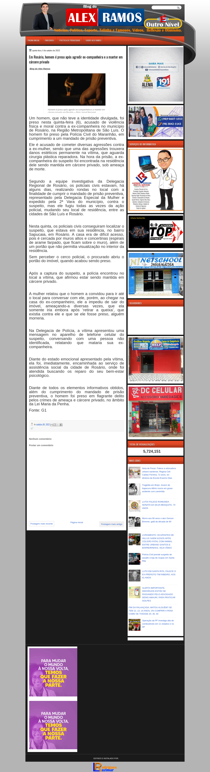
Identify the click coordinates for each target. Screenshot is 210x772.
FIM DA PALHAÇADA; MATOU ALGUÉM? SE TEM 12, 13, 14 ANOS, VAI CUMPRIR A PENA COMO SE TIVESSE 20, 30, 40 (151, 610)
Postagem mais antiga (111, 524)
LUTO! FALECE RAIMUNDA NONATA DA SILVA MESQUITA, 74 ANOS (158, 505)
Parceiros (49, 40)
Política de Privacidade (69, 40)
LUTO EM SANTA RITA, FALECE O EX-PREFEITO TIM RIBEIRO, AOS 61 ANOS (159, 574)
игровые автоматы (40, 1)
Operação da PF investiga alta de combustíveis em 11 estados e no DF (158, 623)
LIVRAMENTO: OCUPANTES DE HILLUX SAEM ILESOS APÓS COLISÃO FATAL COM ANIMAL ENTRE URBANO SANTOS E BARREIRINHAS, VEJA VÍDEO (158, 541)
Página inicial (34, 40)
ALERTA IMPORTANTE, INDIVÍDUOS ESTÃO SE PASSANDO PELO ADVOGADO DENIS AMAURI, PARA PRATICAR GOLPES (158, 594)
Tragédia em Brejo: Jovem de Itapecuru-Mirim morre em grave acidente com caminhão (157, 488)
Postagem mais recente (41, 523)
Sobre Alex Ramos (93, 40)
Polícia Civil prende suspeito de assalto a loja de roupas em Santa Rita (158, 557)
